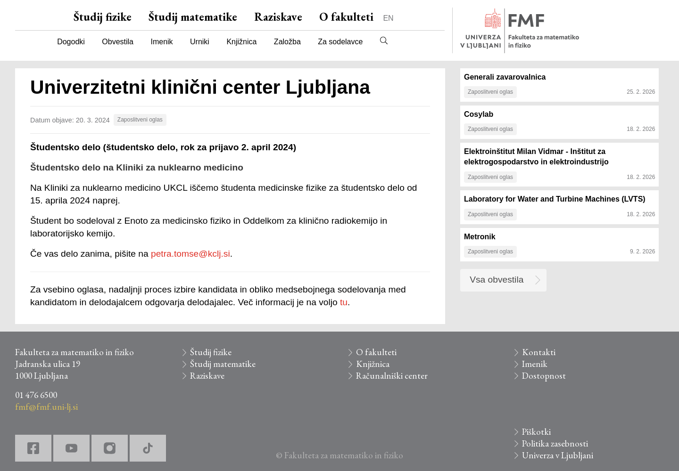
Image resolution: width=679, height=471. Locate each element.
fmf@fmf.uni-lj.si (46, 407)
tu (344, 302)
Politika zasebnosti (555, 443)
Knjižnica (241, 42)
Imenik (161, 42)
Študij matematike (193, 16)
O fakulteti (346, 16)
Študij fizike (103, 16)
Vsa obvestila (496, 279)
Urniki (199, 42)
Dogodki (71, 42)
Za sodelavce (340, 42)
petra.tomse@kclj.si (190, 254)
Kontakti (538, 352)
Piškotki (536, 432)
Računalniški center (392, 376)
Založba (287, 42)
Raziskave (278, 16)
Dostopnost (544, 376)
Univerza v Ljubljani (557, 455)
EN (388, 18)
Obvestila (117, 42)
